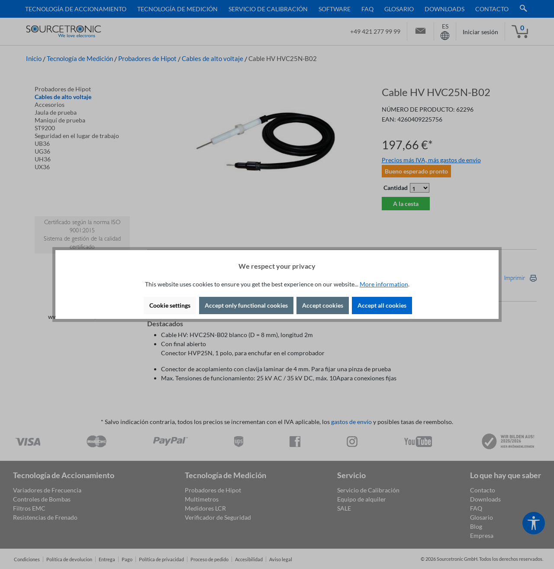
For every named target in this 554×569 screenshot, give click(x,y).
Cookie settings (169, 305)
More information (384, 284)
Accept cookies (322, 305)
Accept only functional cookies (246, 305)
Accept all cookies (382, 305)
